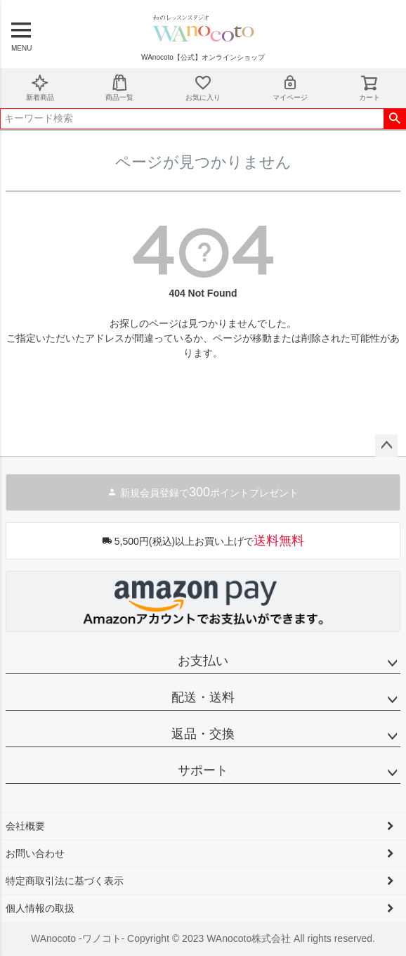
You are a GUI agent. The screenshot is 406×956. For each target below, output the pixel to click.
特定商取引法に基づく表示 (65, 880)
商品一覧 (119, 87)
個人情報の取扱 (40, 908)
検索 (394, 119)
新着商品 (40, 87)
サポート (203, 770)
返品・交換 (203, 734)
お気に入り (203, 87)
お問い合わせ (35, 853)
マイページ (290, 87)
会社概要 (25, 826)
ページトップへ (386, 445)
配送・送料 (203, 697)
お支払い (203, 661)
